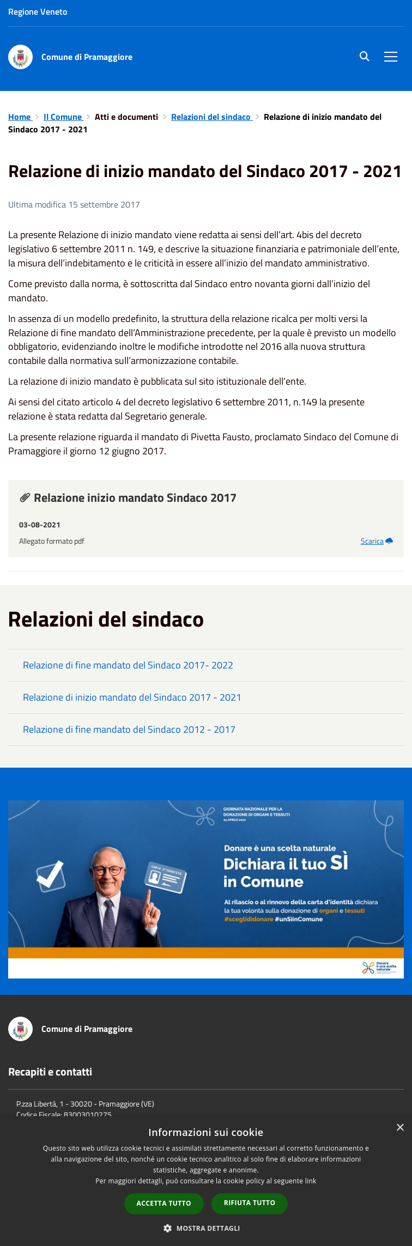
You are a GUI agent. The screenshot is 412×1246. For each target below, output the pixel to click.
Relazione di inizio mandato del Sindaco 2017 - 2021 (132, 697)
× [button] (400, 1128)
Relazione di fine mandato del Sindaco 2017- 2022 (128, 665)
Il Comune (64, 116)
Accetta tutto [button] (164, 1203)
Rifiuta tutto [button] (250, 1202)
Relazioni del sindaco (212, 116)
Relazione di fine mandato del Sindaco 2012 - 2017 (129, 729)
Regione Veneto (37, 11)
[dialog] (206, 1181)
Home (20, 116)
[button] (206, 1228)
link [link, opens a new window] (311, 1181)
